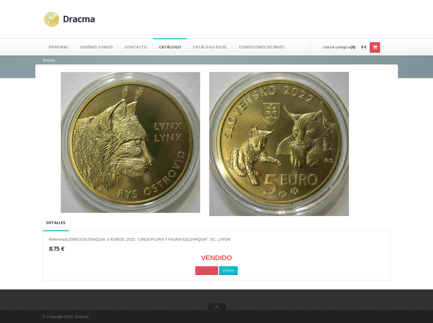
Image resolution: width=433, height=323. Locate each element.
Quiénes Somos (96, 47)
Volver (228, 270)
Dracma (49, 60)
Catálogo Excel (210, 47)
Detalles (55, 222)
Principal (58, 47)
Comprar (207, 270)
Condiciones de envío (262, 47)
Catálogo (170, 47)
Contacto (136, 47)
